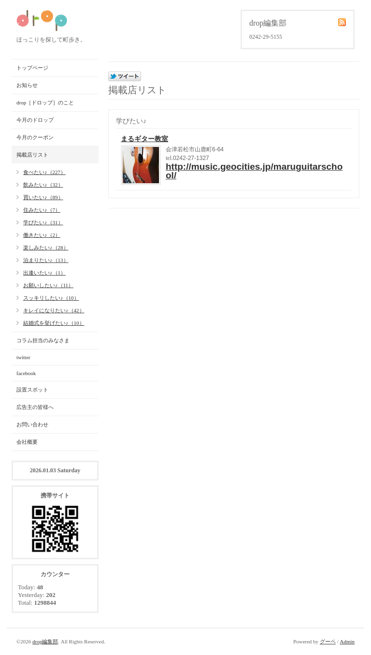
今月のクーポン (35, 137)
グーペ (328, 641)
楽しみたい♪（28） (46, 247)
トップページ (32, 68)
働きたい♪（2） (41, 235)
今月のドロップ (35, 120)
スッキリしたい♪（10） (51, 298)
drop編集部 (45, 641)
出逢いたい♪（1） (44, 273)
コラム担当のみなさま (43, 340)
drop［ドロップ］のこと (45, 102)
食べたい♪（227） (44, 172)
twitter (23, 357)
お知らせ (27, 85)
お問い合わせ (32, 424)
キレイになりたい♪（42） (54, 310)
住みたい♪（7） (41, 210)
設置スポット (32, 390)
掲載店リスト (32, 155)
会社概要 (27, 442)
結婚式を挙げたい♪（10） (54, 323)
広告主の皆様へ (35, 407)
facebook (26, 373)
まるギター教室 (144, 139)
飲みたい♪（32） (43, 185)
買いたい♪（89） (43, 197)
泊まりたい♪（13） (46, 260)
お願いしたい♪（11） (48, 285)
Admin (347, 641)
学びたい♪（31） (43, 222)
